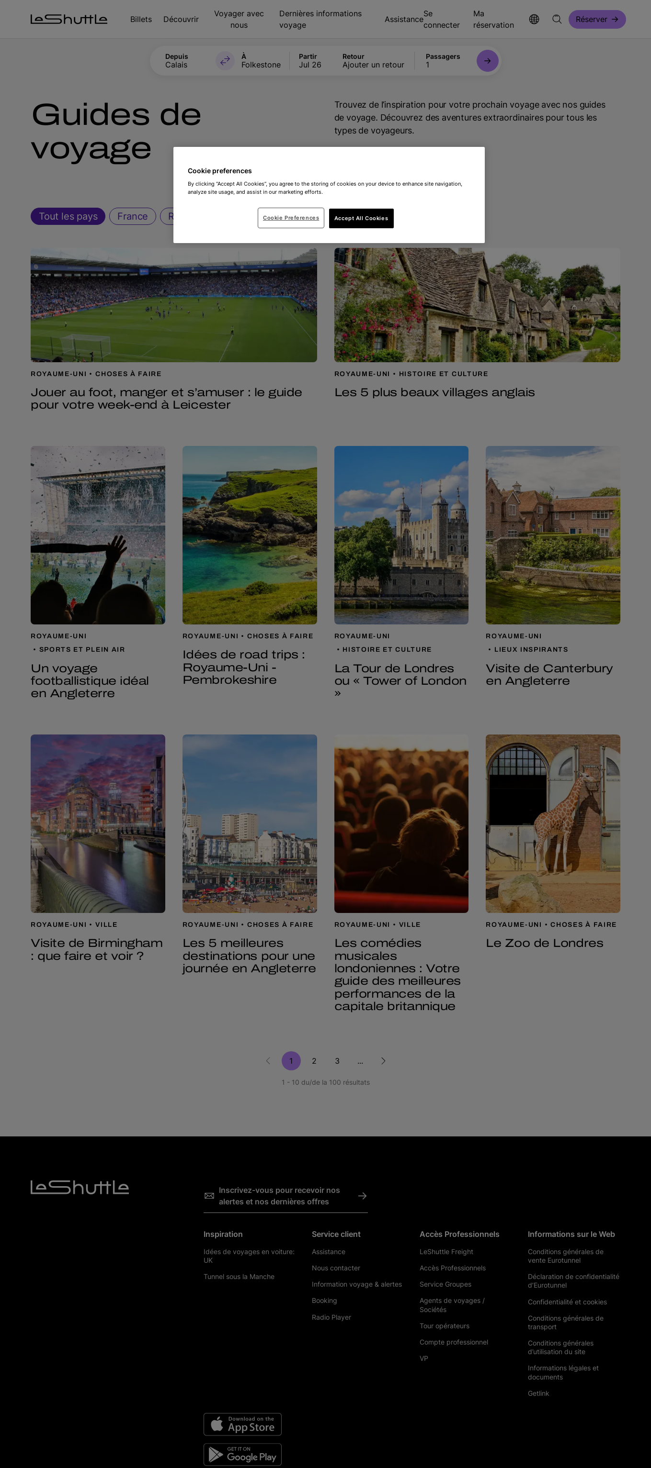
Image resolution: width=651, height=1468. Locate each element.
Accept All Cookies (361, 218)
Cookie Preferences (291, 217)
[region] (329, 195)
